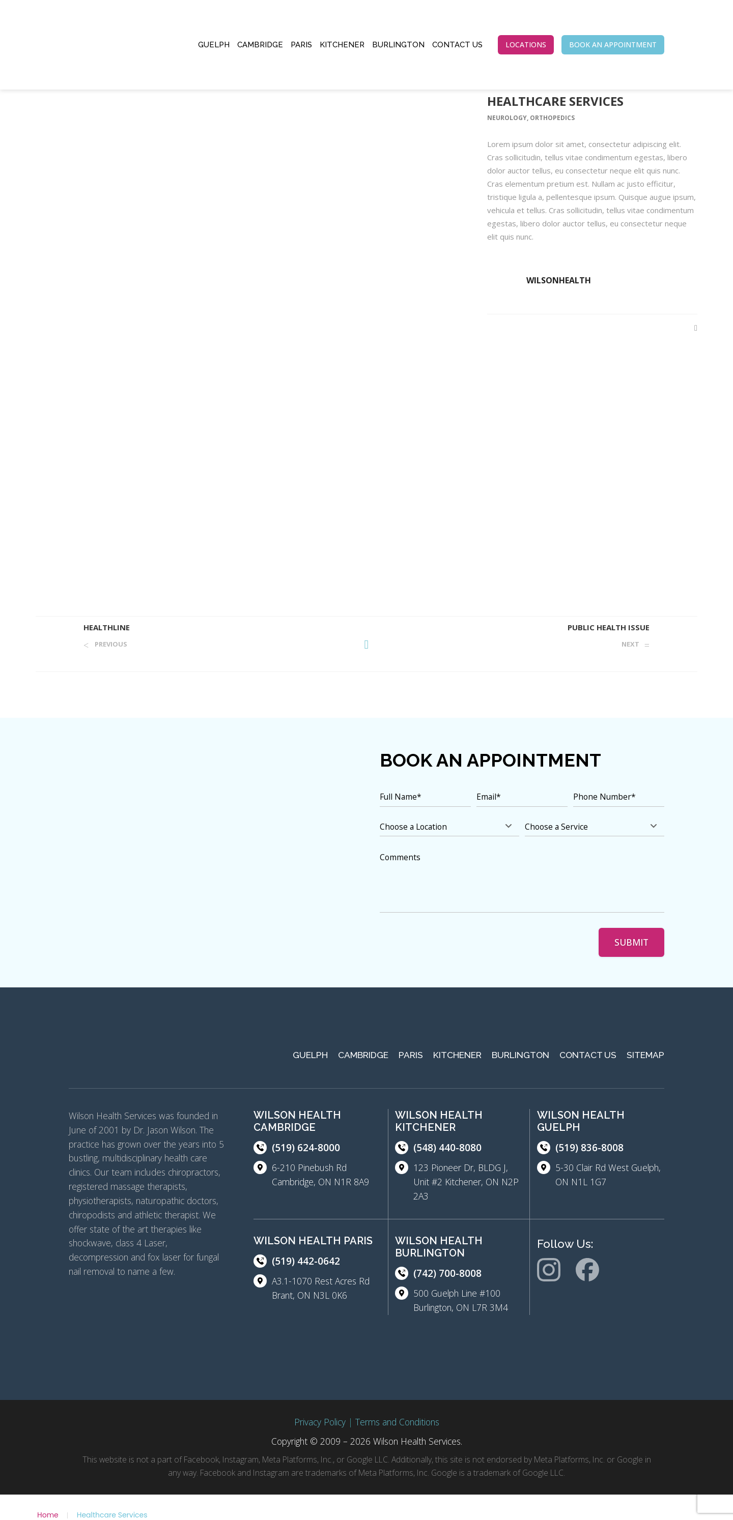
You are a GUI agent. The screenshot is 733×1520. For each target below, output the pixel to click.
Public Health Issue (609, 627)
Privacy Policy (320, 1422)
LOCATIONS (525, 44)
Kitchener (342, 44)
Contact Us (457, 44)
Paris (301, 44)
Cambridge (260, 44)
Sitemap (645, 1055)
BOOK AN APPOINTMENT (613, 44)
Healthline (106, 627)
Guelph (214, 44)
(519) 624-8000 (306, 1147)
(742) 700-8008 (447, 1273)
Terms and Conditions (397, 1422)
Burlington (398, 44)
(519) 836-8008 (589, 1147)
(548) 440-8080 (447, 1147)
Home (48, 1514)
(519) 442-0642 (306, 1261)
